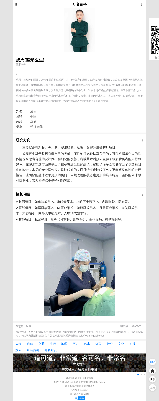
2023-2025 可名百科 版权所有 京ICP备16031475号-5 (79, 382)
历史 (76, 344)
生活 (53, 344)
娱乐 (19, 350)
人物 (19, 344)
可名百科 (79, 4)
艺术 (87, 344)
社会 (110, 344)
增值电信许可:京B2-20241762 (79, 386)
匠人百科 (85, 393)
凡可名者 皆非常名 (79, 390)
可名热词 (33, 350)
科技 (133, 344)
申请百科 (88, 378)
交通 (41, 344)
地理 (64, 344)
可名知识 (50, 350)
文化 (121, 344)
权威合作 (79, 378)
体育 (98, 344)
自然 (30, 344)
